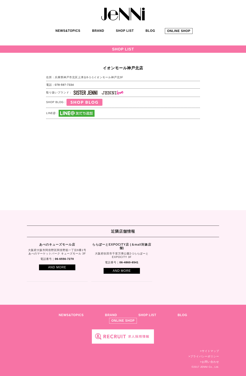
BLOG (150, 30)
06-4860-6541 (128, 262)
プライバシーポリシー (204, 356)
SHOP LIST (125, 30)
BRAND (98, 30)
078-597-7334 (64, 84)
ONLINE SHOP (178, 31)
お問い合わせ (210, 361)
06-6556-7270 (64, 258)
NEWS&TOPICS (67, 30)
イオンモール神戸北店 (123, 68)
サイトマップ (210, 350)
